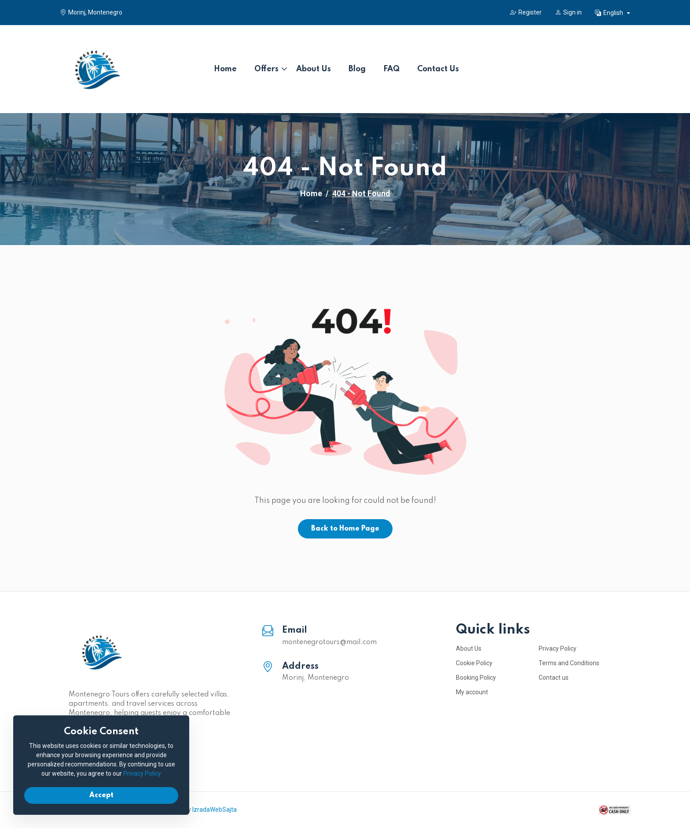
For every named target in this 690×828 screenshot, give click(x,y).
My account (472, 692)
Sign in (568, 12)
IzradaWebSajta (214, 809)
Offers (266, 69)
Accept (101, 795)
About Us (313, 69)
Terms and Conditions (569, 663)
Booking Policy (476, 677)
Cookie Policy (474, 663)
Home (225, 69)
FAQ (391, 69)
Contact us (554, 677)
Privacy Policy (557, 648)
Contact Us (438, 69)
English (609, 13)
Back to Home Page (345, 528)
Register (526, 12)
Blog (357, 69)
